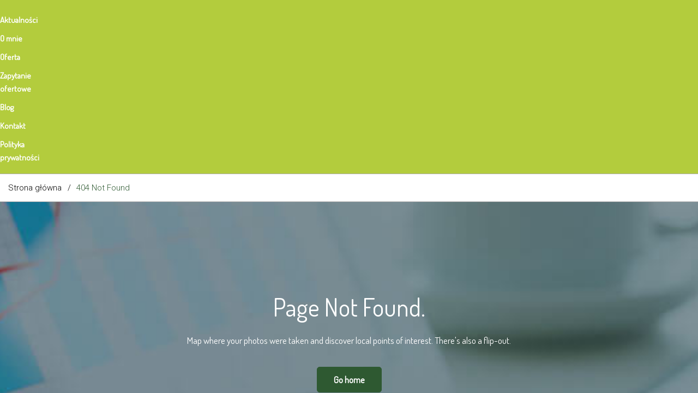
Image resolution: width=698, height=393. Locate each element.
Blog (250, 20)
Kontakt (293, 20)
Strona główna (35, 50)
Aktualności (27, 20)
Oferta (124, 20)
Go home (349, 242)
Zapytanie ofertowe (189, 20)
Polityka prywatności (361, 20)
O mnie (80, 20)
